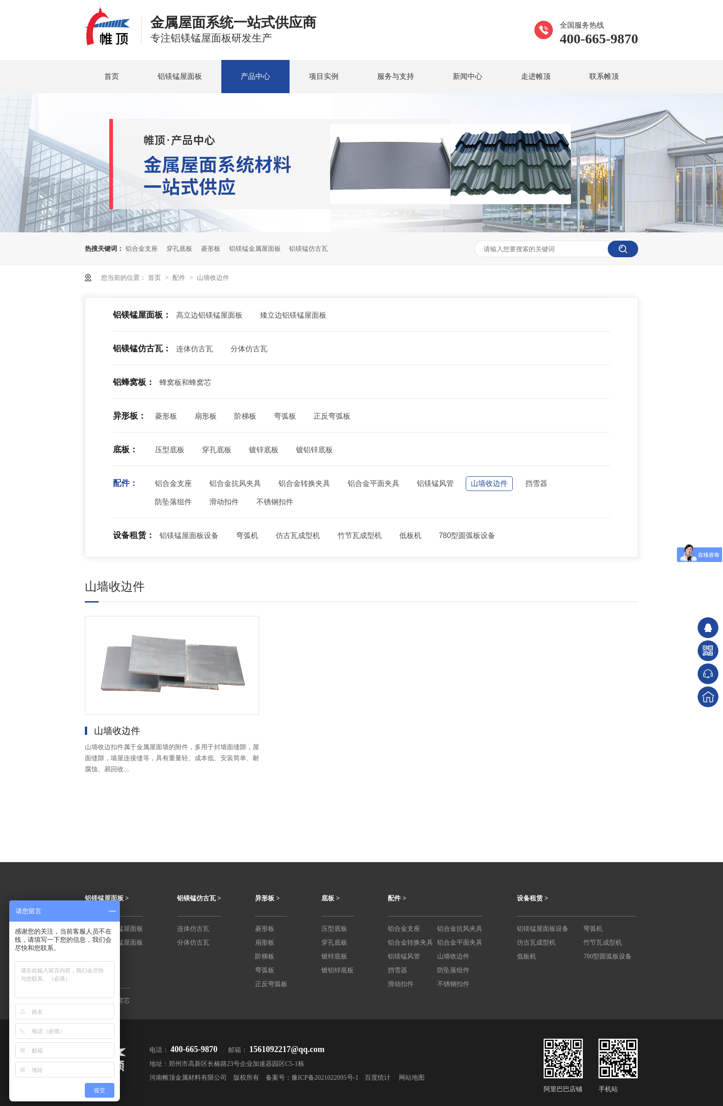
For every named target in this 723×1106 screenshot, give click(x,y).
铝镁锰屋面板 (180, 76)
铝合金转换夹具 (304, 483)
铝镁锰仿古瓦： (142, 348)
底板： (125, 449)
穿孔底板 (179, 248)
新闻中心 (467, 76)
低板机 (410, 535)
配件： (125, 483)
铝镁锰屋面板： (142, 314)
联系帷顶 (604, 76)
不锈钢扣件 (274, 502)
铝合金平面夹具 (373, 483)
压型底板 (169, 450)
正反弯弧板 (332, 416)
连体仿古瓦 (194, 349)
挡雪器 (536, 483)
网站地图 (412, 1077)
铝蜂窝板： (133, 382)
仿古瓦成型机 (298, 535)
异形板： (129, 415)
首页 (111, 76)
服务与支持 (395, 76)
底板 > (330, 898)
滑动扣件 (224, 502)
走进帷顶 (536, 76)
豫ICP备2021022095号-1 (324, 1077)
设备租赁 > (532, 898)
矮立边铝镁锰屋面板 (293, 315)
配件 (179, 277)
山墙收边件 (213, 277)
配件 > (397, 898)
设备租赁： (133, 535)
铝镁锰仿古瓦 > (199, 898)
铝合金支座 (141, 248)
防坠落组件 (173, 502)
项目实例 (323, 76)
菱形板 (210, 248)
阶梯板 (245, 416)
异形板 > (267, 898)
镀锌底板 (264, 450)
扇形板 (206, 416)
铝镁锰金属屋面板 (255, 248)
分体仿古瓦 (249, 349)
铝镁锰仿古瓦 (308, 248)
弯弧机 (247, 535)
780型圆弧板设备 (467, 535)
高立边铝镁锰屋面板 (209, 315)
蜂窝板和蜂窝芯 (185, 382)
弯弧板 (285, 416)
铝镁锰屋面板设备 (189, 535)
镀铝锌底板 (314, 450)
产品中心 (255, 76)
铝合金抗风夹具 (235, 483)
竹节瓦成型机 (360, 535)
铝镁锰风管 (435, 483)
